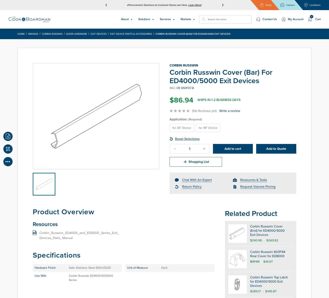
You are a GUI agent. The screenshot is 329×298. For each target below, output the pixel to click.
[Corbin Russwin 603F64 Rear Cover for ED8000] (237, 259)
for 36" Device (181, 128)
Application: (186, 119)
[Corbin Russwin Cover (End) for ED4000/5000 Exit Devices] (237, 233)
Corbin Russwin (52, 34)
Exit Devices (99, 34)
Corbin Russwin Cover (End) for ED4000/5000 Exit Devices (267, 230)
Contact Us (266, 19)
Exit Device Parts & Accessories (131, 34)
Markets (188, 19)
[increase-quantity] (204, 149)
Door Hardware (76, 34)
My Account (292, 19)
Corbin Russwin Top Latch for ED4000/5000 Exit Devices (269, 281)
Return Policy (192, 186)
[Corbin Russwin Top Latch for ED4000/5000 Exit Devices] (237, 284)
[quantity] (189, 149)
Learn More (194, 5)
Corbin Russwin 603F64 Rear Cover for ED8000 (267, 253)
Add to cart (233, 148)
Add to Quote (276, 148)
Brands (33, 34)
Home (21, 34)
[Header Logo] (29, 19)
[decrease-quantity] (175, 149)
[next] (222, 5)
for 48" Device (208, 128)
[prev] (106, 5)
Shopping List (196, 161)
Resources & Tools (253, 179)
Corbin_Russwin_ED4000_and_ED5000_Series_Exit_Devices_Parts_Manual (79, 235)
